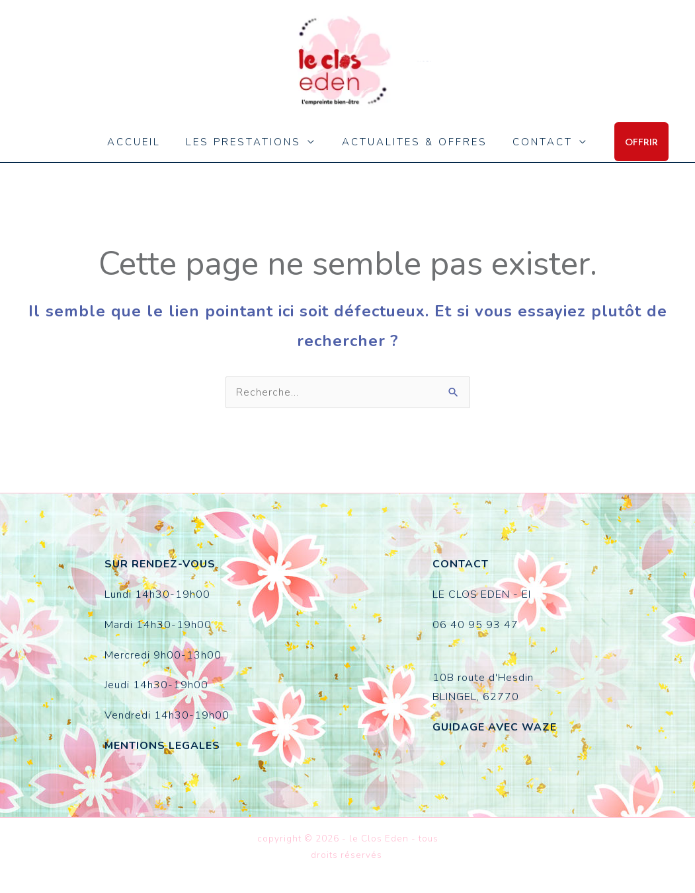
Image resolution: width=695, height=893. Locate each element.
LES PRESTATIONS (246, 142)
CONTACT (535, 142)
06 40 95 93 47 (475, 625)
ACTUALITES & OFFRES (412, 142)
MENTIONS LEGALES (162, 745)
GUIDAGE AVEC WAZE (494, 727)
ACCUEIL (142, 142)
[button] (631, 142)
